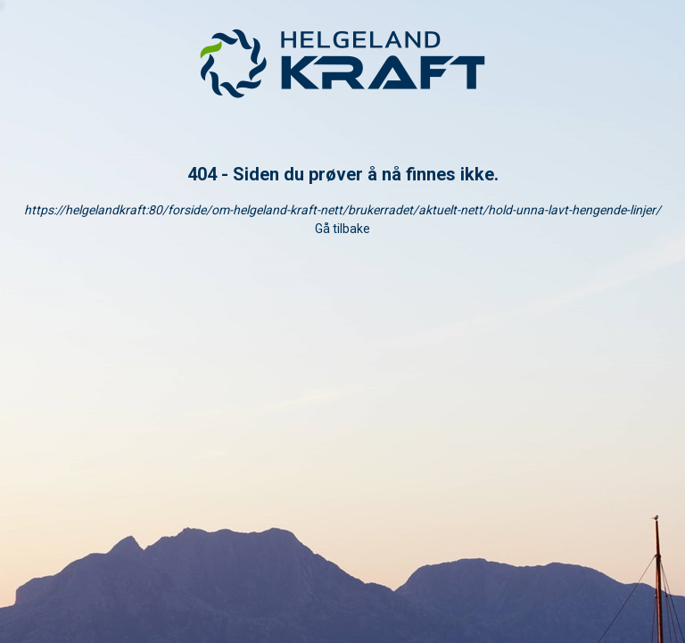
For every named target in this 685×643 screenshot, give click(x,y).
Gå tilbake (342, 228)
